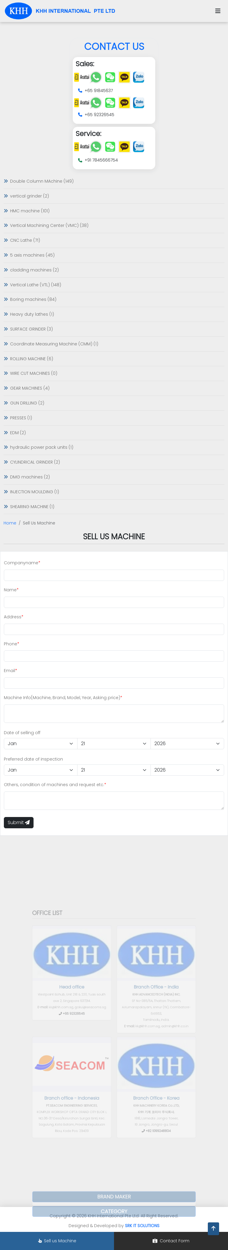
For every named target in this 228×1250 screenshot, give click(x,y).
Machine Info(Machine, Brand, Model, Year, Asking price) (62, 698)
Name (10, 590)
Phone (10, 644)
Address (12, 617)
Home (10, 523)
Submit (19, 822)
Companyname (21, 563)
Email (9, 671)
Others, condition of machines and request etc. (54, 785)
